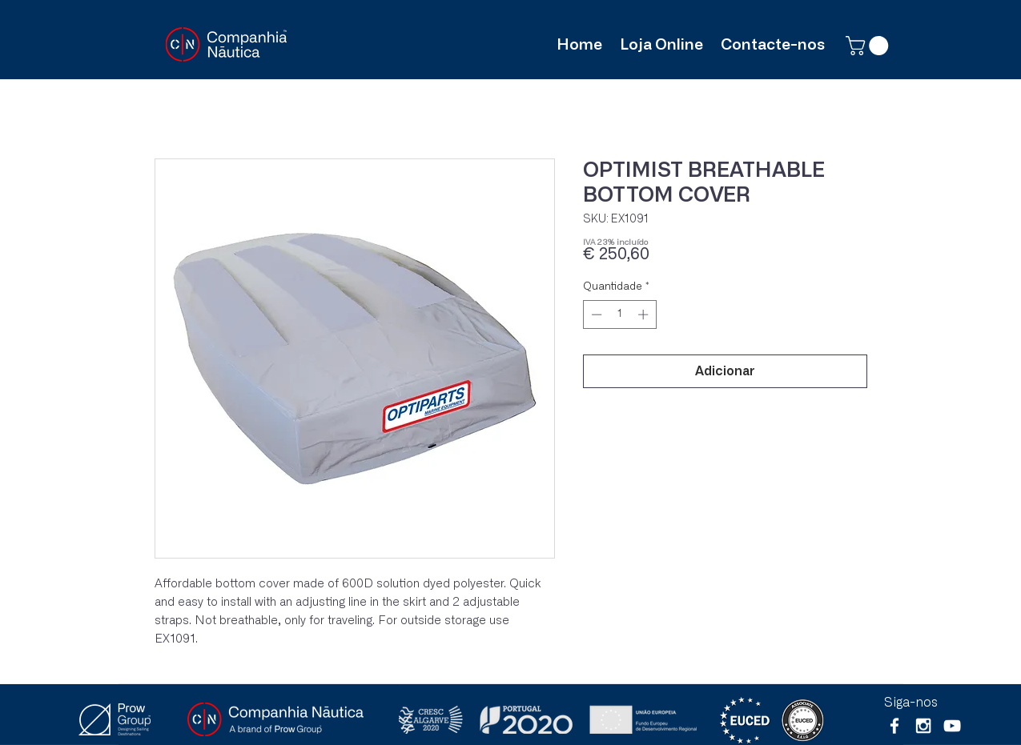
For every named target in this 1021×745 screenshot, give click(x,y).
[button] (869, 45)
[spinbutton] (619, 314)
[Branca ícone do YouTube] (952, 725)
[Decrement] (595, 314)
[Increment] (644, 314)
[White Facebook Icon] (894, 725)
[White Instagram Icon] (923, 725)
